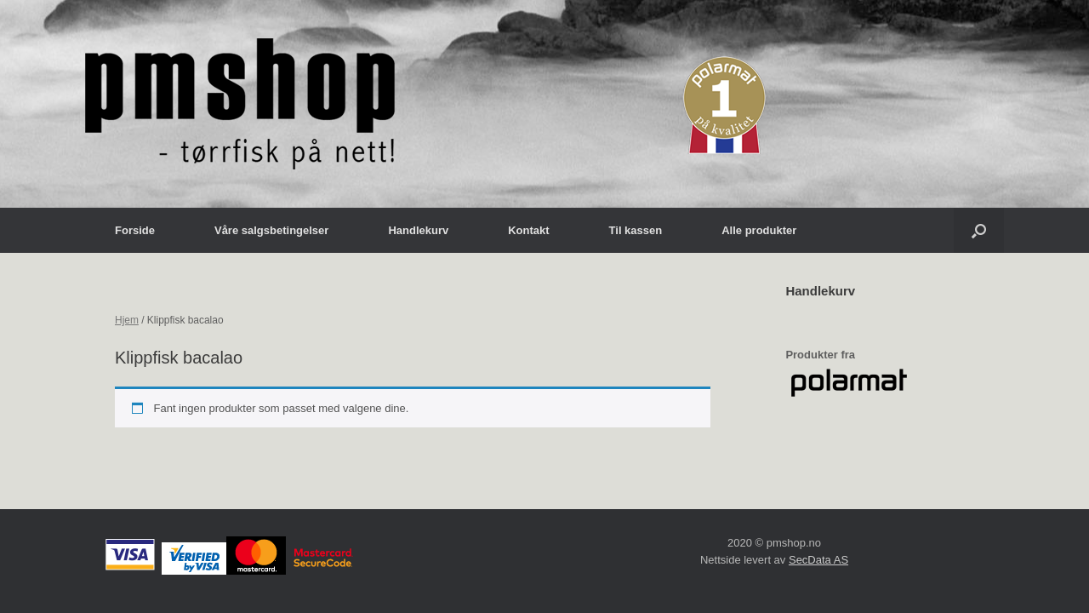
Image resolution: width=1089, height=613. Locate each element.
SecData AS (818, 559)
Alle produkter (758, 230)
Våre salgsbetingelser (271, 230)
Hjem (127, 320)
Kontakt (528, 230)
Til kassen (636, 230)
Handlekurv (418, 230)
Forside (135, 230)
